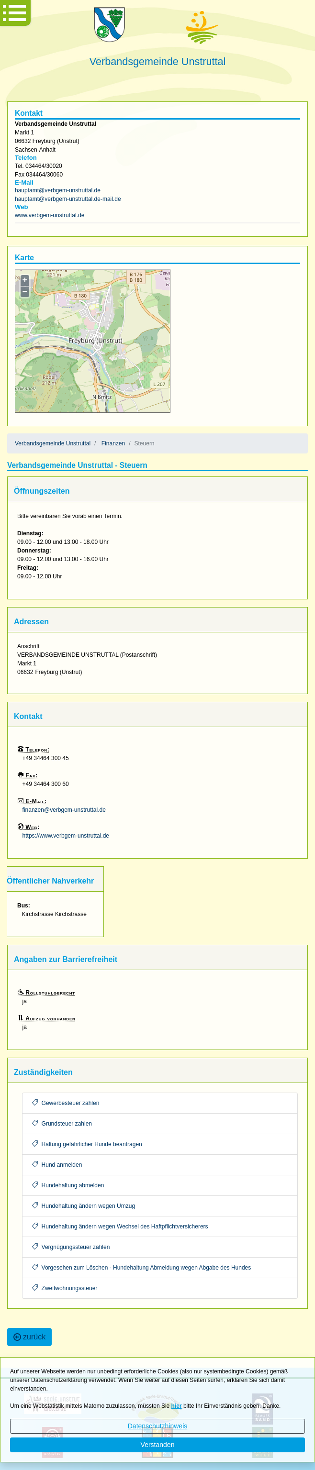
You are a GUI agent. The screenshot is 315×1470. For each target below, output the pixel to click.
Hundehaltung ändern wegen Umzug (83, 1206)
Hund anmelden (57, 1164)
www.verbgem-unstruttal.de (49, 215)
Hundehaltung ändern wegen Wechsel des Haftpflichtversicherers (120, 1226)
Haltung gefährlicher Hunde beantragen (87, 1144)
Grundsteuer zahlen (62, 1123)
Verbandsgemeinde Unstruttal (52, 443)
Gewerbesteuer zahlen (66, 1103)
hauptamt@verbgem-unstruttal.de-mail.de (68, 199)
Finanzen (113, 443)
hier (176, 1406)
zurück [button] (29, 1337)
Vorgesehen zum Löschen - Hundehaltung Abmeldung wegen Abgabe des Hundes (141, 1267)
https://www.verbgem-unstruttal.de (65, 835)
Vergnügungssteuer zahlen (71, 1247)
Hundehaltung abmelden (68, 1185)
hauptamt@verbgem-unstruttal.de (58, 190)
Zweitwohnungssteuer (65, 1288)
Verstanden (158, 1444)
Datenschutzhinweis (158, 1426)
